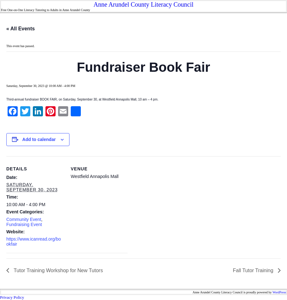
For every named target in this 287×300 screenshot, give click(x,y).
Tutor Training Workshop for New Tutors (57, 270)
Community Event (23, 219)
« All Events (20, 28)
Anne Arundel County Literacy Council (143, 4)
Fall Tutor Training (254, 270)
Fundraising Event (24, 224)
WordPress (279, 292)
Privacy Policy (12, 297)
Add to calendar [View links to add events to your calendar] (39, 139)
